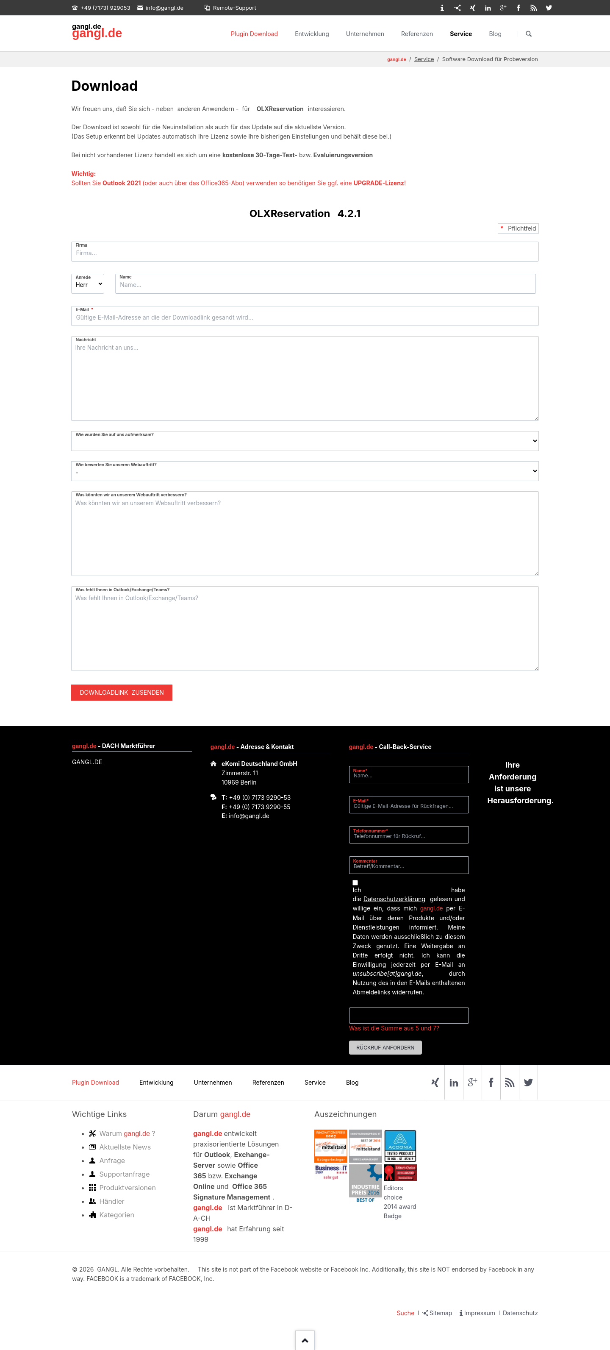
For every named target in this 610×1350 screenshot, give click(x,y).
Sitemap (441, 1313)
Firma (81, 245)
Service (461, 33)
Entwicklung (312, 33)
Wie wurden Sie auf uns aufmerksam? (114, 434)
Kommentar (365, 860)
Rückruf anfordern (385, 1047)
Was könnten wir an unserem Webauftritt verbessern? (131, 494)
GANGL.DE (87, 761)
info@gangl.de (249, 815)
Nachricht (85, 339)
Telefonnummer (370, 830)
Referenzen (417, 33)
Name (125, 276)
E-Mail (85, 309)
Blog (495, 33)
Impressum (479, 1313)
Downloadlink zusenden (122, 692)
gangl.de (97, 33)
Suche (406, 1313)
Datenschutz (520, 1313)
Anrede (83, 277)
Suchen (528, 33)
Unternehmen (365, 33)
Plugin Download (254, 33)
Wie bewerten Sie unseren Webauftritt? (115, 464)
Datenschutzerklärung (394, 898)
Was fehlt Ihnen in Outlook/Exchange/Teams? (122, 589)
